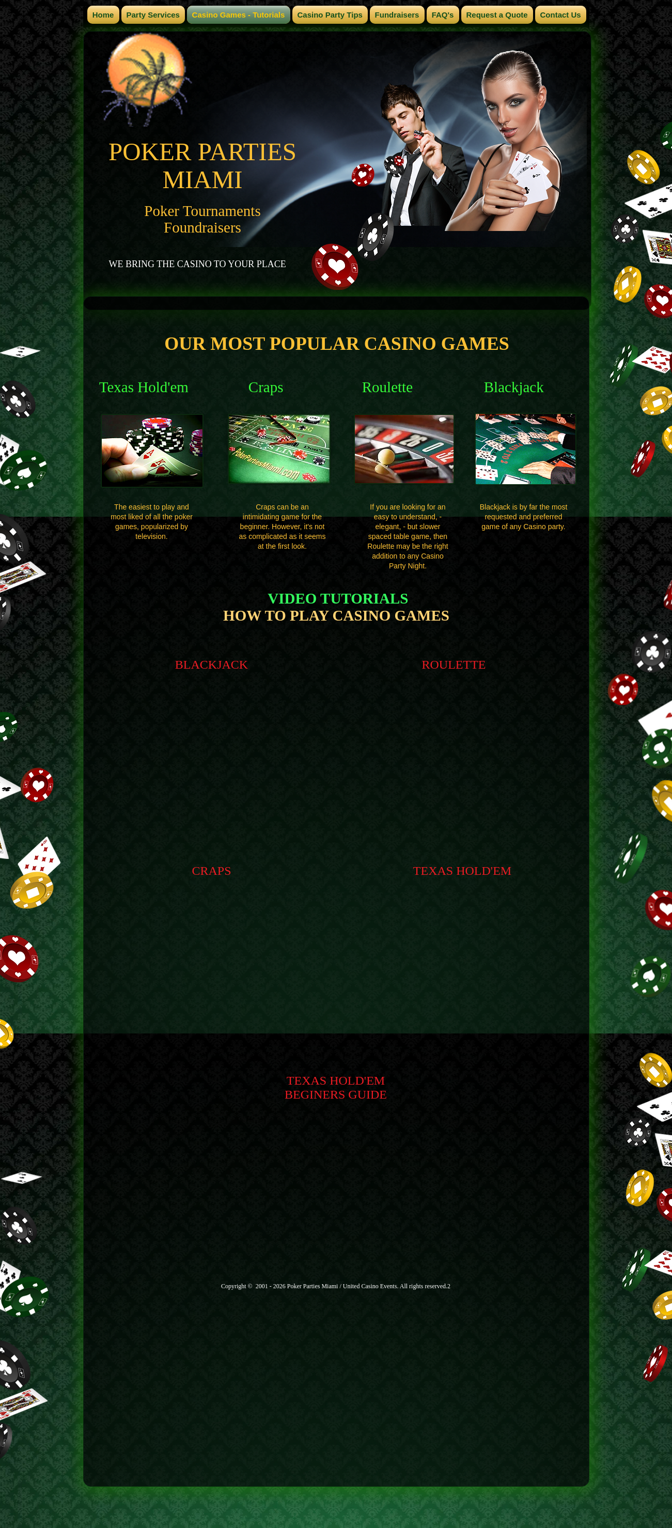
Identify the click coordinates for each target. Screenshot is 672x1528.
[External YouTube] (212, 772)
